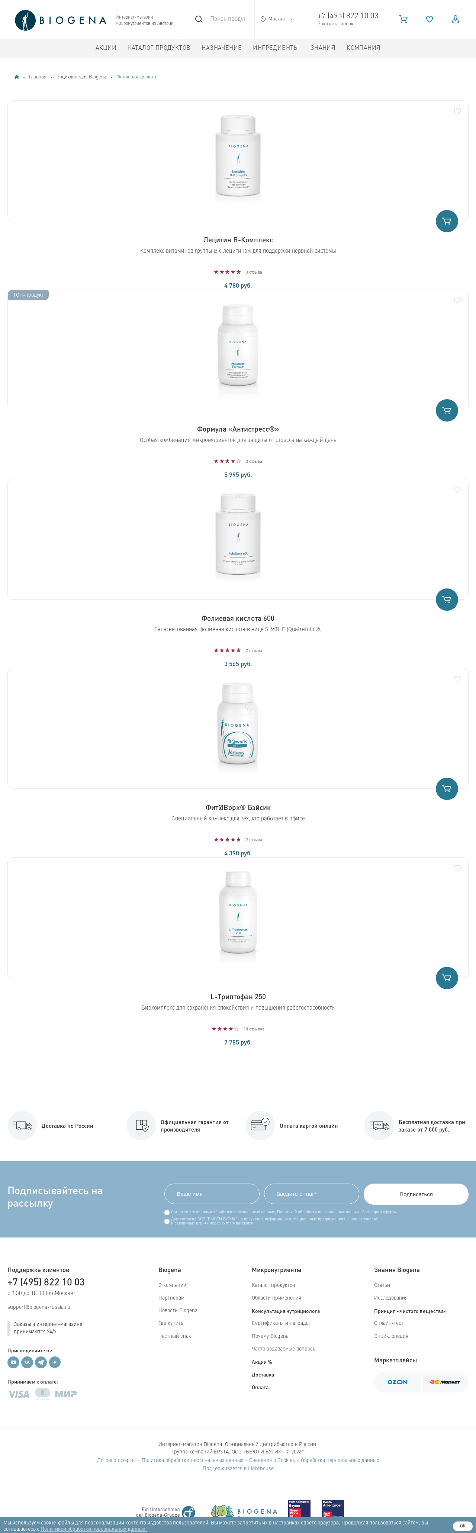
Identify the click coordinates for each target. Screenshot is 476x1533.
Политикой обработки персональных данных (318, 1212)
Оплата (260, 1387)
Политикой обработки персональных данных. (94, 1529)
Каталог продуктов (159, 48)
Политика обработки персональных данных (192, 1460)
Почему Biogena (270, 1336)
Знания (323, 48)
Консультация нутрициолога (286, 1310)
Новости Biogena (177, 1310)
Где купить (170, 1323)
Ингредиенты (276, 48)
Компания (363, 48)
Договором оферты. (380, 1212)
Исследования (391, 1298)
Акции (106, 48)
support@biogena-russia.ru (38, 1307)
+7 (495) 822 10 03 (348, 16)
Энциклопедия (391, 1336)
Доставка (263, 1374)
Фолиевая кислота (136, 77)
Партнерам (171, 1298)
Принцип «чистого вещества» (410, 1310)
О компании (172, 1285)
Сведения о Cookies (272, 1460)
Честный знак (174, 1336)
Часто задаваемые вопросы (284, 1349)
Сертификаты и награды (281, 1323)
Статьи (382, 1285)
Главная (37, 77)
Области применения (276, 1298)
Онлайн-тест (388, 1323)
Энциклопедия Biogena (81, 77)
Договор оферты (116, 1460)
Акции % (262, 1361)
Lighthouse (261, 1468)
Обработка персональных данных (340, 1460)
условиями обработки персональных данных (233, 1212)
